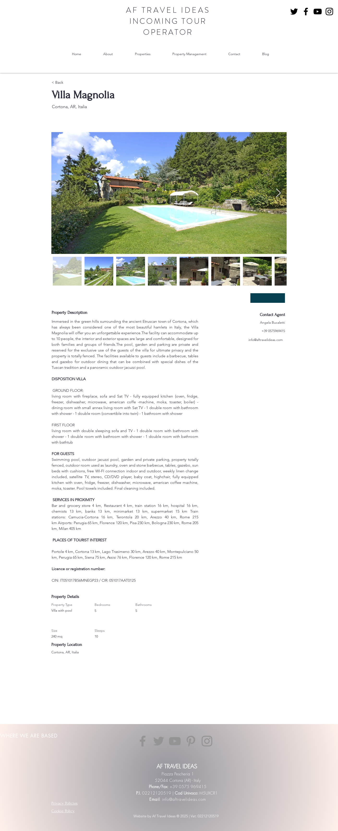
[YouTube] (318, 11)
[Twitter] (158, 741)
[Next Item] (278, 193)
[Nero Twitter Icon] (294, 11)
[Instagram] (329, 11)
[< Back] (69, 82)
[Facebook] (306, 11)
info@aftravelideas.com (265, 340)
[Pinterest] (191, 741)
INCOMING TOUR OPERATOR (168, 27)
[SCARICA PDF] (267, 298)
